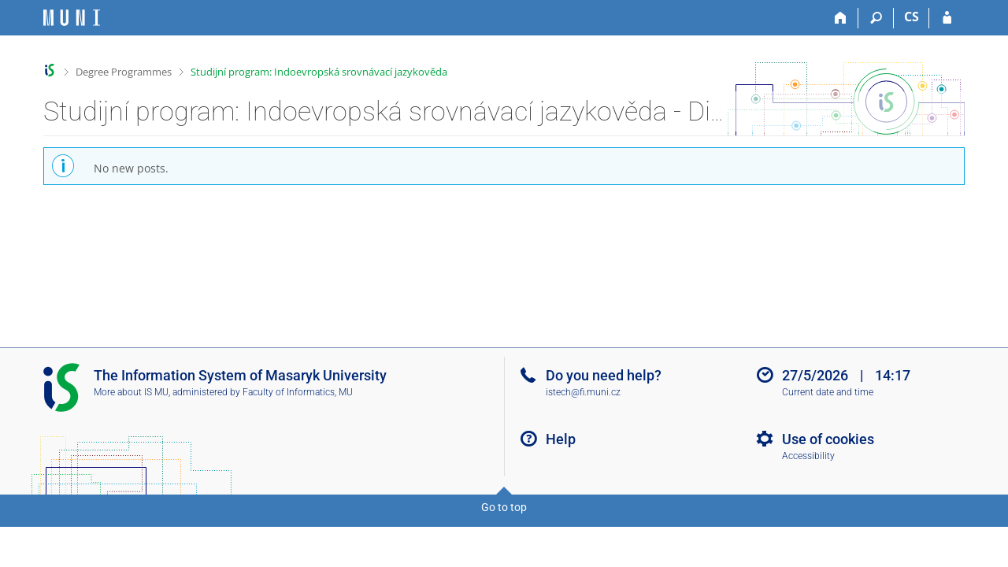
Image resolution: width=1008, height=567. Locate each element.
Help (561, 439)
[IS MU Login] (947, 18)
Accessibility (808, 455)
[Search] (876, 18)
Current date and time (827, 392)
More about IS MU (131, 392)
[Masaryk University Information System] (71, 17)
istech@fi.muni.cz (583, 392)
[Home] (840, 18)
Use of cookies (828, 439)
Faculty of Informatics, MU (298, 392)
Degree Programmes (124, 72)
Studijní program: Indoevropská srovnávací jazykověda (319, 72)
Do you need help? (604, 375)
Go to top (504, 507)
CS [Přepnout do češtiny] (911, 16)
